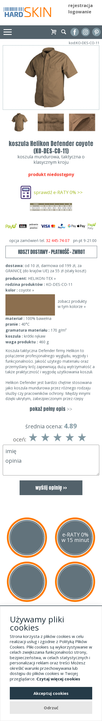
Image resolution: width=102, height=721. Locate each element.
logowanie (79, 12)
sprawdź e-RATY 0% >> (58, 192)
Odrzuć (51, 707)
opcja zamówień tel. (53, 240)
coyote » (26, 290)
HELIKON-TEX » (42, 278)
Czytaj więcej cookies (58, 678)
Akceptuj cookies (51, 693)
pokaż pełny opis (51, 409)
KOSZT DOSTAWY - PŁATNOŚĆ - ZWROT (51, 252)
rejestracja (80, 5)
